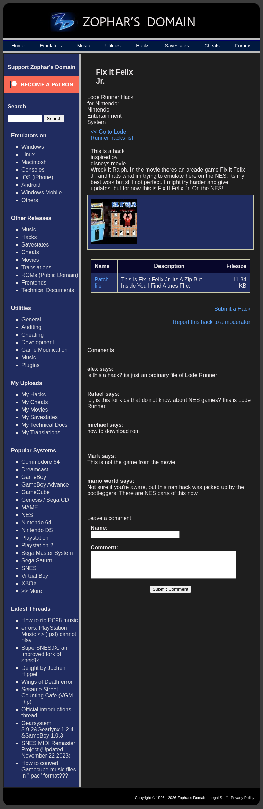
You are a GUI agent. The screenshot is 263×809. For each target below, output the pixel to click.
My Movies (34, 410)
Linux (28, 154)
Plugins (30, 365)
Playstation (34, 538)
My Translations (40, 432)
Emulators (51, 45)
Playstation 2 (37, 545)
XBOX (29, 583)
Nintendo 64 (36, 523)
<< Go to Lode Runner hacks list (112, 135)
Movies (30, 260)
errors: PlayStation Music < (48, 634)
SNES (29, 568)
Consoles (33, 170)
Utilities (113, 45)
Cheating (32, 335)
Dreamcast (34, 469)
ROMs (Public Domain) (49, 275)
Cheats (211, 45)
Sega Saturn (36, 561)
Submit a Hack (236, 309)
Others (29, 200)
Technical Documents (47, 290)
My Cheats (34, 402)
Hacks (142, 45)
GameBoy (33, 477)
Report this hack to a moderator (215, 322)
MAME (29, 507)
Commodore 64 (40, 462)
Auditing (31, 327)
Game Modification (44, 350)
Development (37, 342)
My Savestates (39, 417)
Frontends (33, 283)
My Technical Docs (44, 425)
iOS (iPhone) (37, 177)
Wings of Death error (47, 682)
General (31, 319)
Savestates (177, 45)
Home (17, 45)
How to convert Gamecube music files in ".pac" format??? (48, 769)
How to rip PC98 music (49, 620)
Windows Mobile (41, 192)
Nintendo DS (37, 530)
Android (30, 185)
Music (83, 45)
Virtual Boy (34, 576)
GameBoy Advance (45, 485)
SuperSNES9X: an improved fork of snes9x (44, 654)
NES (27, 515)
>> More (31, 591)
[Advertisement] (195, 112)
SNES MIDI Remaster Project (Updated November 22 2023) (48, 749)
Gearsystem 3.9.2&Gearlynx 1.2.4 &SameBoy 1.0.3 (47, 729)
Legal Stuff (218, 798)
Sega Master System (47, 553)
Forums (243, 45)
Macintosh (34, 162)
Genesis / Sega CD (45, 500)
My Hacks (33, 394)
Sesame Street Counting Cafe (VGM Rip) (47, 695)
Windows (32, 147)
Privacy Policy (242, 798)
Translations (36, 267)
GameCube (35, 492)
